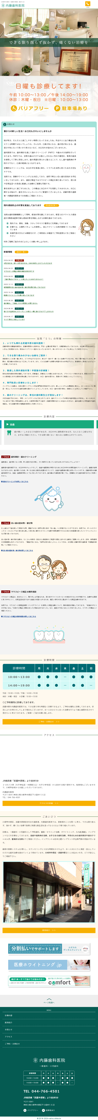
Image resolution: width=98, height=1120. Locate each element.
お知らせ (8, 1030)
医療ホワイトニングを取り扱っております (19, 295)
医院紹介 (8, 1023)
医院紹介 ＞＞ (49, 930)
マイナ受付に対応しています (14, 319)
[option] (49, 433)
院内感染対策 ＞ (51, 205)
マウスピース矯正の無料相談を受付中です (19, 271)
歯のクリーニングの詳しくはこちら (14, 482)
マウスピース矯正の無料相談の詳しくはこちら (18, 616)
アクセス (8, 1037)
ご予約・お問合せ (12, 1044)
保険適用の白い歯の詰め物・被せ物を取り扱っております (25, 287)
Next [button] (95, 431)
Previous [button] (2, 431)
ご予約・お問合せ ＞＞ (49, 722)
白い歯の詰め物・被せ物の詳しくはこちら (17, 550)
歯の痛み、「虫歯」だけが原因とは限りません (21, 303)
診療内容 (8, 1015)
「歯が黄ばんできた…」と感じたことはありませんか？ (24, 279)
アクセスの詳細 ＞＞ (49, 803)
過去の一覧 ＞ (21, 252)
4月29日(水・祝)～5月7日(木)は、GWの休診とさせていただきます (28, 263)
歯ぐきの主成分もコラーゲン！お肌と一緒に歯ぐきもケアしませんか (29, 311)
